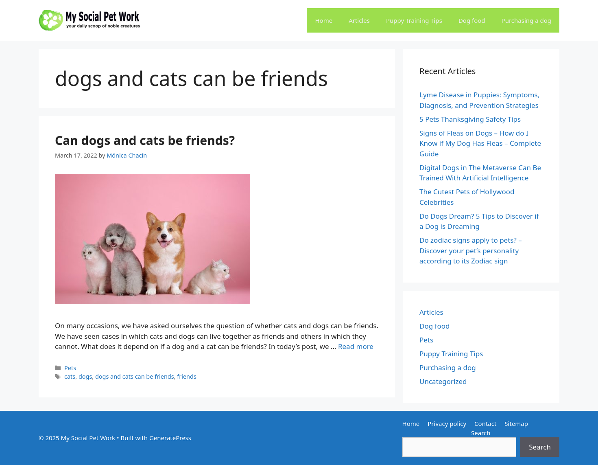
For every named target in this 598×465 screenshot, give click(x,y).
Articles (359, 20)
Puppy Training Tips (414, 20)
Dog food (471, 20)
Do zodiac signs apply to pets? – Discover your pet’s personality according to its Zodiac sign (470, 250)
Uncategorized (443, 381)
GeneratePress (170, 438)
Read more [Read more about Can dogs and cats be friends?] (355, 346)
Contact (485, 423)
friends (186, 376)
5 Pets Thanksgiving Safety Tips (470, 119)
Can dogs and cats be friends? (145, 140)
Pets (70, 368)
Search (480, 433)
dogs (85, 376)
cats (69, 376)
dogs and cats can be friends (134, 376)
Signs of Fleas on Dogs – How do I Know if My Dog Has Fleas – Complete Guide (480, 143)
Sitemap (516, 423)
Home (323, 20)
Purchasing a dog (526, 20)
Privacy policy (447, 423)
